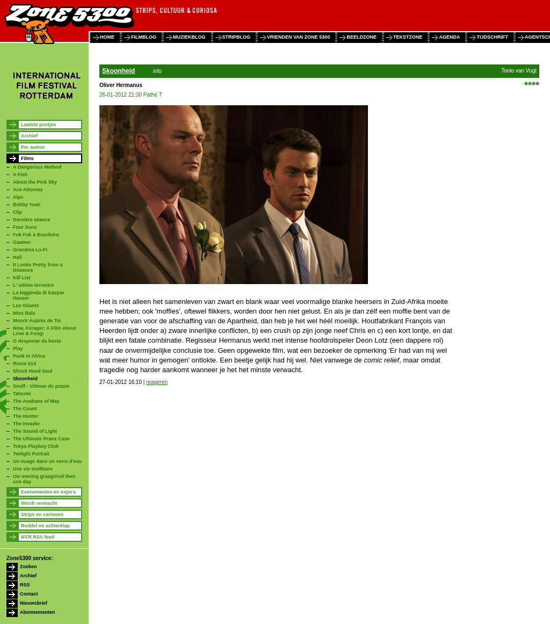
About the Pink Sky (35, 182)
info (157, 71)
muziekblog (189, 37)
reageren (157, 382)
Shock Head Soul (33, 371)
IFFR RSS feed (37, 537)
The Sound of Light (35, 431)
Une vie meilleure (33, 468)
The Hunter (26, 416)
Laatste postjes (38, 124)
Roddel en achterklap (45, 525)
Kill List (22, 277)
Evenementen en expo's (48, 492)
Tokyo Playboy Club (36, 446)
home (107, 37)
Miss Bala (24, 313)
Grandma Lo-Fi (30, 249)
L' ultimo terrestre (33, 285)
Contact (29, 594)
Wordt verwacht (39, 503)
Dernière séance (31, 219)
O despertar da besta (37, 341)
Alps (18, 197)
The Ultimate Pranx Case (41, 438)
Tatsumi (22, 393)
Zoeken (28, 566)
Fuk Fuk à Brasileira (36, 234)
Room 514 (24, 363)
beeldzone (361, 37)
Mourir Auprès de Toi (37, 320)
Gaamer (22, 242)
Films (27, 158)
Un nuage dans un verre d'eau (47, 461)
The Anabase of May (36, 401)
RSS (25, 584)
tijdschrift (492, 37)
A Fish (20, 174)
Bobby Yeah (26, 204)
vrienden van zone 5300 (298, 37)
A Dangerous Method (37, 167)
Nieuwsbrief (33, 603)
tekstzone (408, 37)
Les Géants (26, 305)
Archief (29, 136)
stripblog (236, 37)
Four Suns (25, 227)
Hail (17, 257)
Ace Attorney (28, 189)
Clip (17, 212)
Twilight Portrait (31, 453)
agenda (449, 37)
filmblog (143, 37)
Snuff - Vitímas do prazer (41, 386)
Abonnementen (37, 612)
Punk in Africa (29, 356)
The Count (25, 408)
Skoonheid (25, 378)
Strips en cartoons (42, 514)
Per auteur (33, 147)
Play (18, 348)
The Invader (26, 423)
